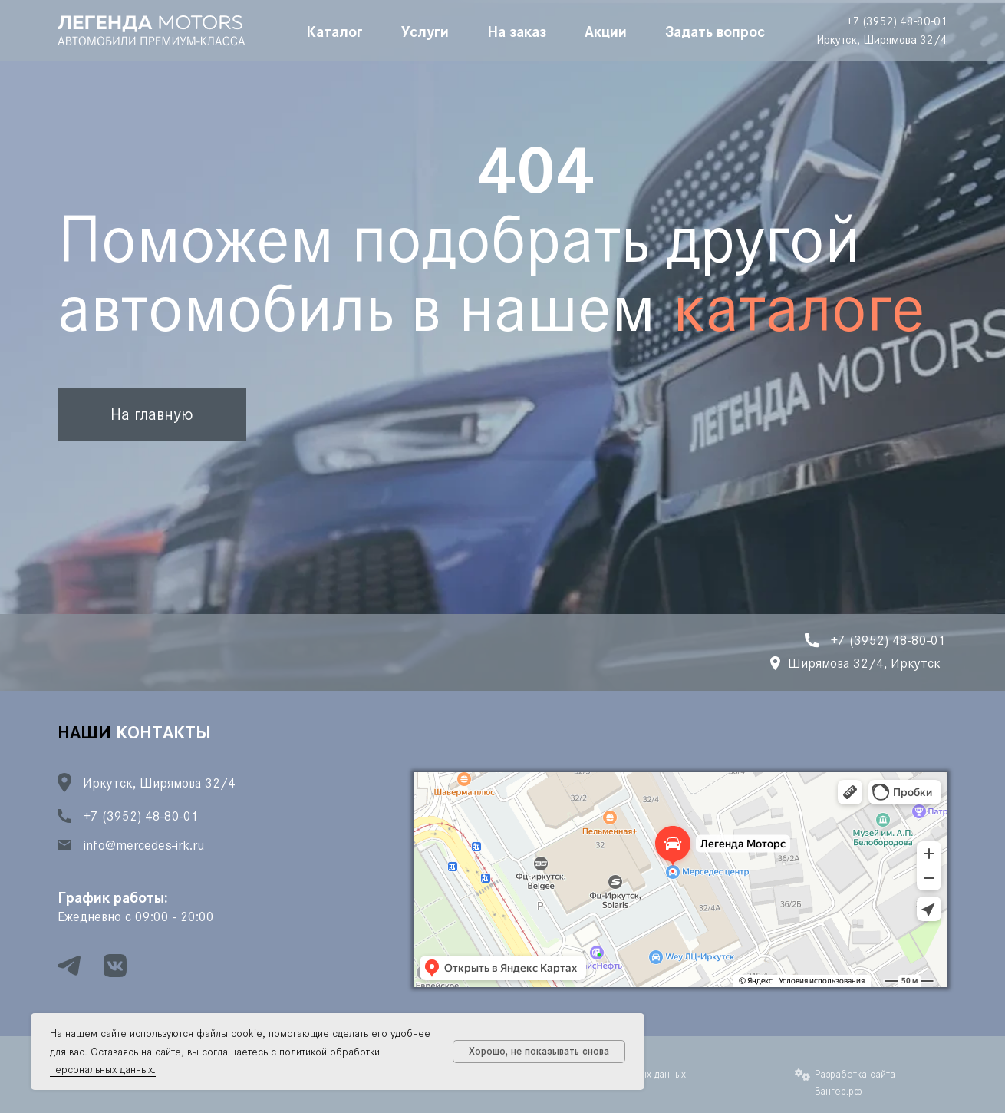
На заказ (516, 30)
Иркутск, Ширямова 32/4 (881, 39)
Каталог (334, 30)
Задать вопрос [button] (715, 30)
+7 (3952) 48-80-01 (896, 21)
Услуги (425, 30)
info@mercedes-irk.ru (144, 845)
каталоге (799, 307)
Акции (606, 30)
